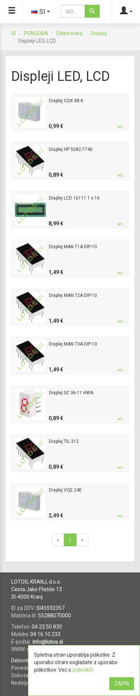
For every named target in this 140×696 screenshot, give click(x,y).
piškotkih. (83, 670)
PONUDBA (36, 33)
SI (13, 33)
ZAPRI (121, 684)
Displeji (99, 33)
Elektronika (69, 33)
